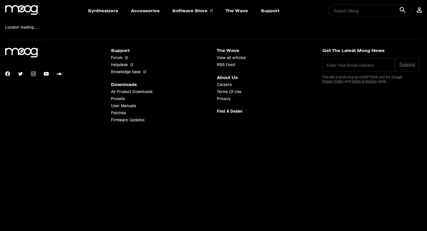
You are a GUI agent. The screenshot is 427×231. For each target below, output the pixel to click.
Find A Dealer (230, 111)
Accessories (145, 10)
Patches (118, 113)
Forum (119, 58)
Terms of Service (364, 81)
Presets (118, 99)
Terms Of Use (229, 92)
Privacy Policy (333, 81)
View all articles (231, 58)
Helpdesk (122, 65)
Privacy (223, 99)
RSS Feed (226, 65)
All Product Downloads (131, 92)
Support (270, 10)
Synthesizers (103, 10)
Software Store (192, 10)
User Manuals (123, 106)
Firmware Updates (127, 120)
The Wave (237, 10)
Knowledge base (128, 72)
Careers (224, 84)
